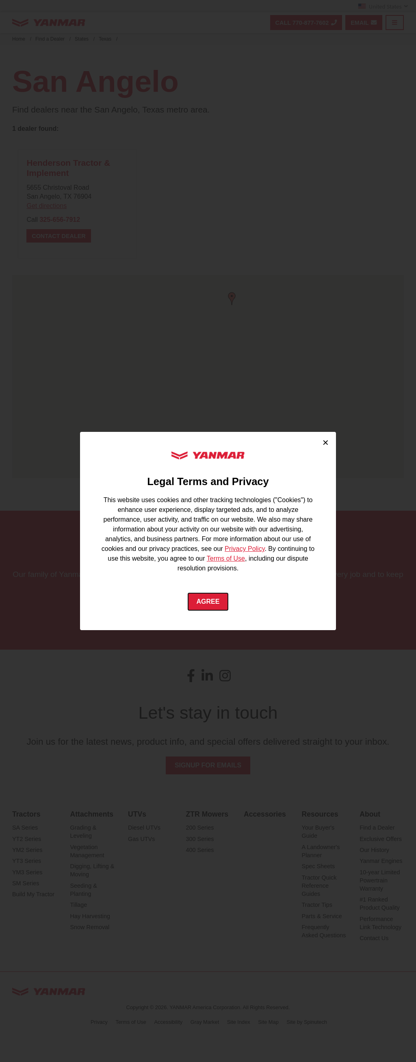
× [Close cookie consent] (326, 442)
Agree (208, 601)
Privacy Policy (244, 548)
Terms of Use (226, 558)
